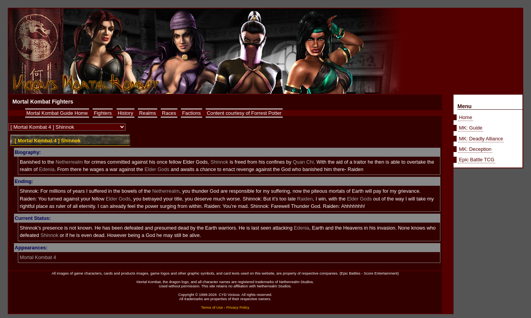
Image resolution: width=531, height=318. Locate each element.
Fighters (103, 113)
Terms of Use (212, 307)
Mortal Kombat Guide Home (57, 113)
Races (169, 113)
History (125, 113)
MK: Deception (475, 149)
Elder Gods (156, 169)
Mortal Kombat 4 (38, 257)
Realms (147, 113)
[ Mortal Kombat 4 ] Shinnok (48, 140)
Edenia (47, 169)
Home (465, 117)
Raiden (305, 199)
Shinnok (219, 162)
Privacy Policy (237, 307)
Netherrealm (69, 162)
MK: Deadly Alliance (481, 139)
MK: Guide (470, 128)
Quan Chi (303, 162)
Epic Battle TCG (477, 159)
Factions (191, 113)
